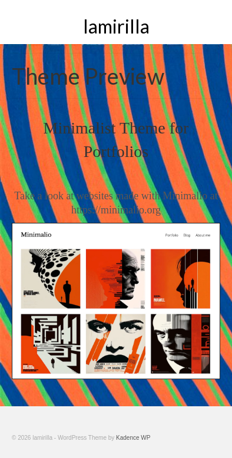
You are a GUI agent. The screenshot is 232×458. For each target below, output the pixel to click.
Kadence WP (133, 437)
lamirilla (116, 26)
